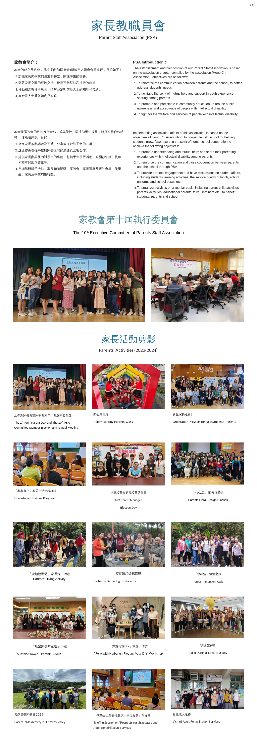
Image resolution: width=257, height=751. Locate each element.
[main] (128, 29)
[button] (252, 5)
